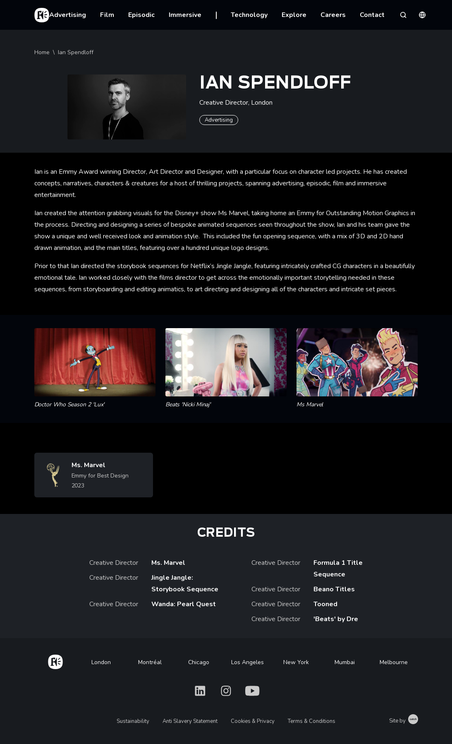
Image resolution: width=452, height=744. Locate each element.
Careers (333, 14)
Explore (294, 14)
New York (296, 662)
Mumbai (345, 662)
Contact (372, 14)
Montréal (150, 662)
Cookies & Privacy (253, 721)
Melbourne (394, 662)
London (101, 662)
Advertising (67, 14)
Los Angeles (247, 662)
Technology (249, 14)
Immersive (185, 14)
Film (107, 14)
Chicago (198, 662)
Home (42, 52)
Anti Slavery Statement (190, 721)
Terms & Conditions (311, 721)
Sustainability (133, 721)
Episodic (141, 14)
